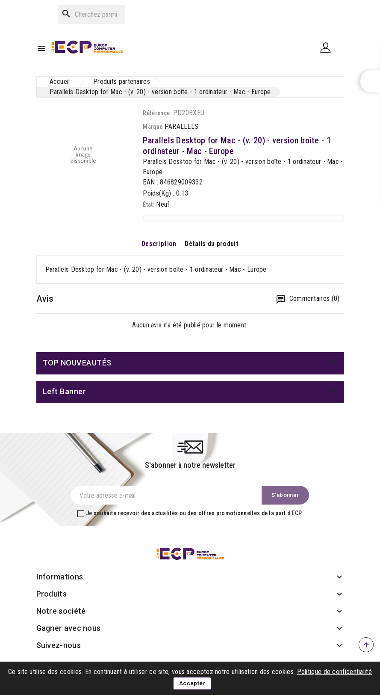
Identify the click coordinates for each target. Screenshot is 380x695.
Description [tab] (158, 244)
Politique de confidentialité (334, 672)
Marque (152, 126)
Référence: (157, 113)
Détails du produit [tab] (211, 244)
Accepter (192, 683)
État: (148, 204)
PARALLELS (182, 126)
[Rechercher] (91, 14)
